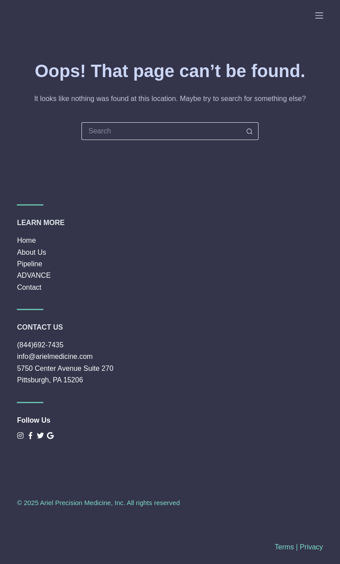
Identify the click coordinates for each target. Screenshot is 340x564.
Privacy (311, 547)
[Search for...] (161, 131)
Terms (284, 547)
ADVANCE (33, 275)
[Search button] (250, 131)
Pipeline (29, 264)
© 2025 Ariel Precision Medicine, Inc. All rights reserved (98, 502)
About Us (31, 252)
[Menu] (319, 15)
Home (26, 240)
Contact (29, 287)
